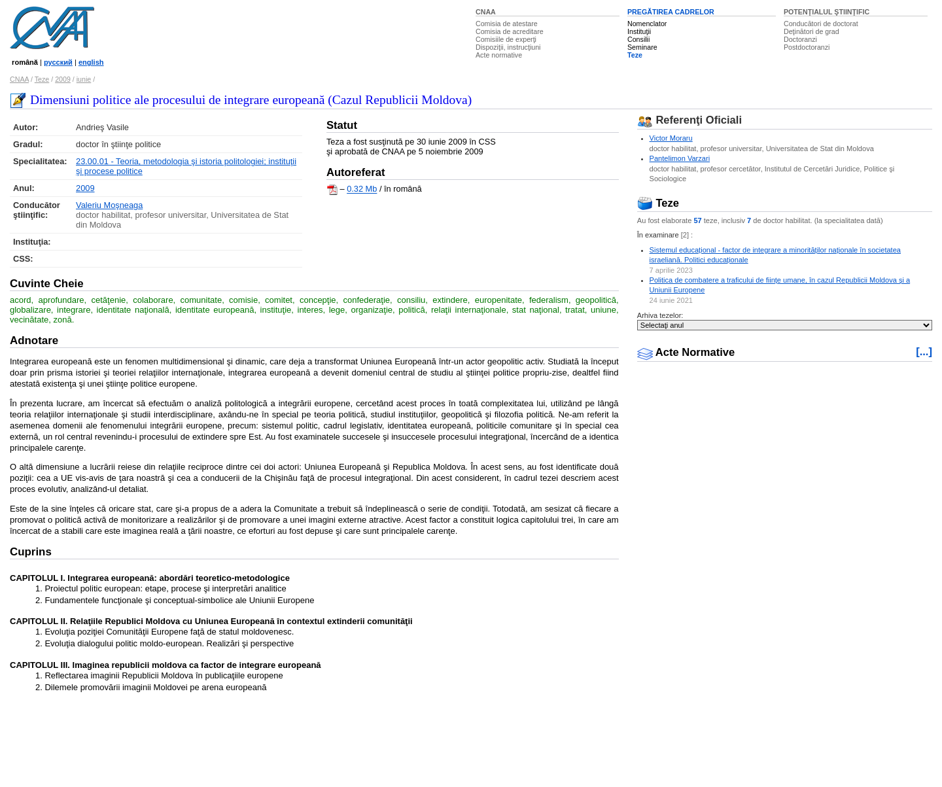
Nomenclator (647, 23)
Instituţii (639, 31)
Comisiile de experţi (506, 39)
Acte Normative (686, 352)
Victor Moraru (671, 138)
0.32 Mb (362, 189)
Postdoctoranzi (807, 47)
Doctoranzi (800, 39)
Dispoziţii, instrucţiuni (508, 47)
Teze (634, 55)
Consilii (638, 39)
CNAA (486, 12)
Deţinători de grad (811, 31)
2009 (63, 79)
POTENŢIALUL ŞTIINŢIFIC (826, 12)
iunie (84, 79)
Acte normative (499, 55)
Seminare (642, 47)
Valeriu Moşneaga (109, 205)
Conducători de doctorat (821, 23)
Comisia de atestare (507, 23)
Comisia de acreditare (510, 31)
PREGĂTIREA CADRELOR (670, 12)
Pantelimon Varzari (680, 158)
